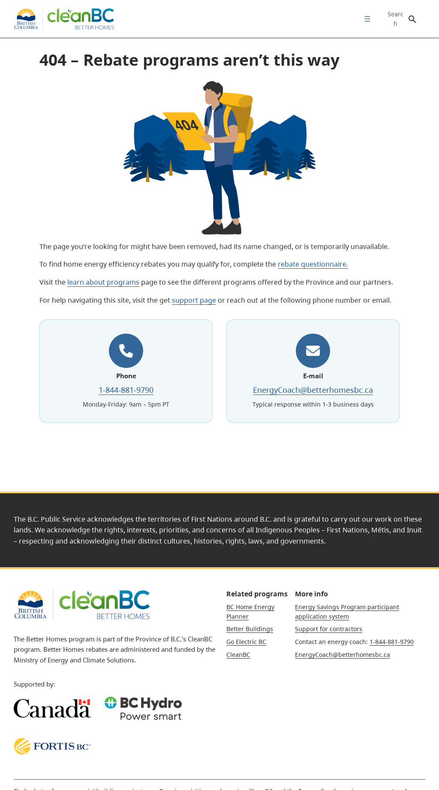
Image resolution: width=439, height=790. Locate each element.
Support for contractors (328, 629)
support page (194, 300)
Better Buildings (249, 629)
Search (395, 19)
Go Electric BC (246, 642)
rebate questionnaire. (313, 264)
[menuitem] (365, 19)
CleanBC (238, 654)
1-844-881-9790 (126, 390)
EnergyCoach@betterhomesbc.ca (313, 390)
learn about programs (103, 282)
